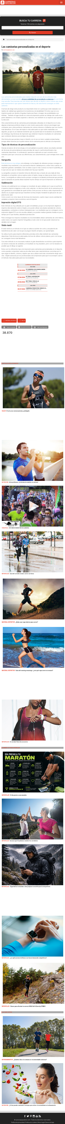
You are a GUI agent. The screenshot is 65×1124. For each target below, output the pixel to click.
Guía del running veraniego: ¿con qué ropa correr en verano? (34, 670)
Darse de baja (49, 1122)
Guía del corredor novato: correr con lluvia (22, 573)
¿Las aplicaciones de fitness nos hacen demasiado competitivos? (28, 958)
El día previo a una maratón (18, 795)
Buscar (32, 32)
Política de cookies (31, 1122)
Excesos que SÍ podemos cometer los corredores (24, 841)
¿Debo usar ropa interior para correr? (27, 622)
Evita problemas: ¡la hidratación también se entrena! (23, 482)
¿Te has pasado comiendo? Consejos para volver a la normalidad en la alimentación (32, 1105)
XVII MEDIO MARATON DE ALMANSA (19, 528)
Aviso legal (41, 1122)
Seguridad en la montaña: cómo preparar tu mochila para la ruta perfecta (30, 886)
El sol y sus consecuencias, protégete (17, 411)
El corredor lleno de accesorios (19, 742)
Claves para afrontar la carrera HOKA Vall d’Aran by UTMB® (28, 1006)
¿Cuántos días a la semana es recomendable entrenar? (30, 1059)
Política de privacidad (17, 1122)
